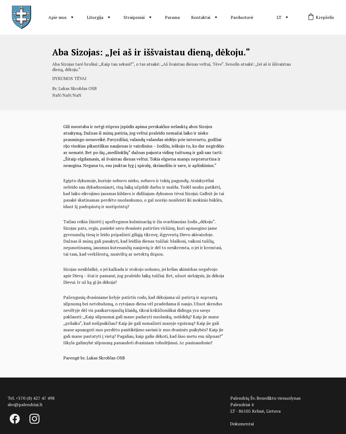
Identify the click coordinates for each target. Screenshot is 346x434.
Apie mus (57, 17)
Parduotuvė (242, 17)
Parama (172, 17)
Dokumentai (242, 424)
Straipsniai (134, 17)
